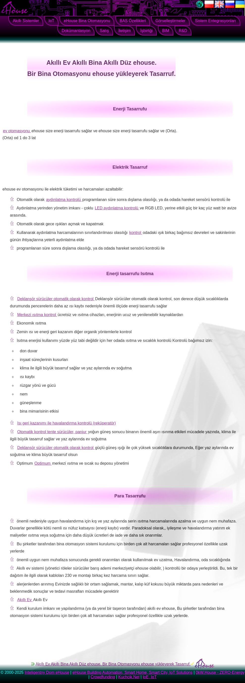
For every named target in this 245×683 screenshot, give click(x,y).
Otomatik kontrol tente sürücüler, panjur (52, 432)
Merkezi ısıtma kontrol (37, 315)
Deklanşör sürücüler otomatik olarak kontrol (55, 299)
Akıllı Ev (24, 600)
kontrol (135, 232)
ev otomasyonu (17, 131)
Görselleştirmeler (170, 21)
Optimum (43, 463)
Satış (104, 31)
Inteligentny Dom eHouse (47, 672)
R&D (183, 31)
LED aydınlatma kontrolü (117, 208)
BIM (165, 31)
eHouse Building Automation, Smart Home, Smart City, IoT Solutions (132, 672)
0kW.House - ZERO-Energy (220, 672)
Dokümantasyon (75, 31)
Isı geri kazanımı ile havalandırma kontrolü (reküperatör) (66, 423)
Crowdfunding (103, 677)
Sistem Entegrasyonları (215, 21)
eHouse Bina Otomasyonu (87, 21)
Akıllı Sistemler (26, 21)
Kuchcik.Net (128, 677)
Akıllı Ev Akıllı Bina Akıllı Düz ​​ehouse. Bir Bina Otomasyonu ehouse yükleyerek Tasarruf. (113, 664)
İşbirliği (146, 31)
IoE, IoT (149, 677)
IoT (51, 21)
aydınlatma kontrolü (64, 199)
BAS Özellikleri (133, 21)
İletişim (124, 31)
